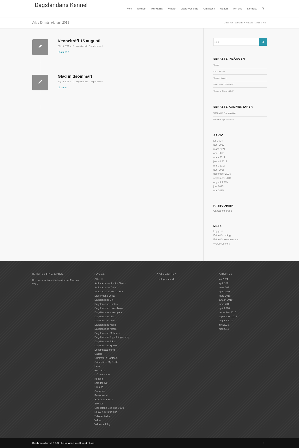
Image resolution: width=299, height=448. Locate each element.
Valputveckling (102, 424)
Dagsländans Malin (105, 324)
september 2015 (222, 178)
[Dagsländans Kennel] (61, 8)
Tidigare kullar (102, 416)
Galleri (98, 353)
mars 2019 (219, 157)
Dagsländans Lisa (104, 316)
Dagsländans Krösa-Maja (108, 308)
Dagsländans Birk (104, 299)
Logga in (218, 231)
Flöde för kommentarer (226, 239)
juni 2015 (218, 186)
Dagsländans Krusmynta (108, 312)
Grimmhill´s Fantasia (105, 357)
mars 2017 (219, 165)
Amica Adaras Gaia (105, 287)
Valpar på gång (220, 78)
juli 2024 (218, 140)
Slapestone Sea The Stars (109, 407)
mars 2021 (219, 149)
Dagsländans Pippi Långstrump (111, 337)
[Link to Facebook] (264, 443)
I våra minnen (102, 374)
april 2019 (218, 153)
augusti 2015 (220, 182)
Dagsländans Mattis (105, 328)
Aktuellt (98, 279)
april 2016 (218, 169)
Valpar (216, 65)
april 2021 (218, 144)
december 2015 (222, 173)
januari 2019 (220, 161)
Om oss (98, 386)
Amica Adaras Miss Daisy (108, 291)
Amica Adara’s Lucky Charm (110, 283)
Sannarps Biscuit (103, 399)
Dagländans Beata (104, 295)
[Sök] (263, 8)
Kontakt (98, 378)
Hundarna (99, 370)
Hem (97, 366)
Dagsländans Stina (104, 341)
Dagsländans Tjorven (106, 345)
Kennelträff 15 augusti (79, 41)
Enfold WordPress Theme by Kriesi (77, 443)
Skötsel (98, 403)
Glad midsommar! (75, 76)
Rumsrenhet (101, 395)
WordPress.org (221, 243)
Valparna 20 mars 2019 (223, 91)
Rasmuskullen (219, 71)
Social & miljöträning (105, 411)
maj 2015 (218, 190)
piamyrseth (98, 46)
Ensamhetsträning (104, 349)
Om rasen (99, 391)
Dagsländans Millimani (107, 333)
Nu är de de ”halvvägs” (223, 84)
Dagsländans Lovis (105, 320)
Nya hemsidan (230, 113)
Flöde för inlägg (222, 235)
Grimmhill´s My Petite (106, 362)
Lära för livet (101, 382)
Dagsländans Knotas (106, 304)
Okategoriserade (80, 46)
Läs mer (64, 52)
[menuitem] (129, 8)
